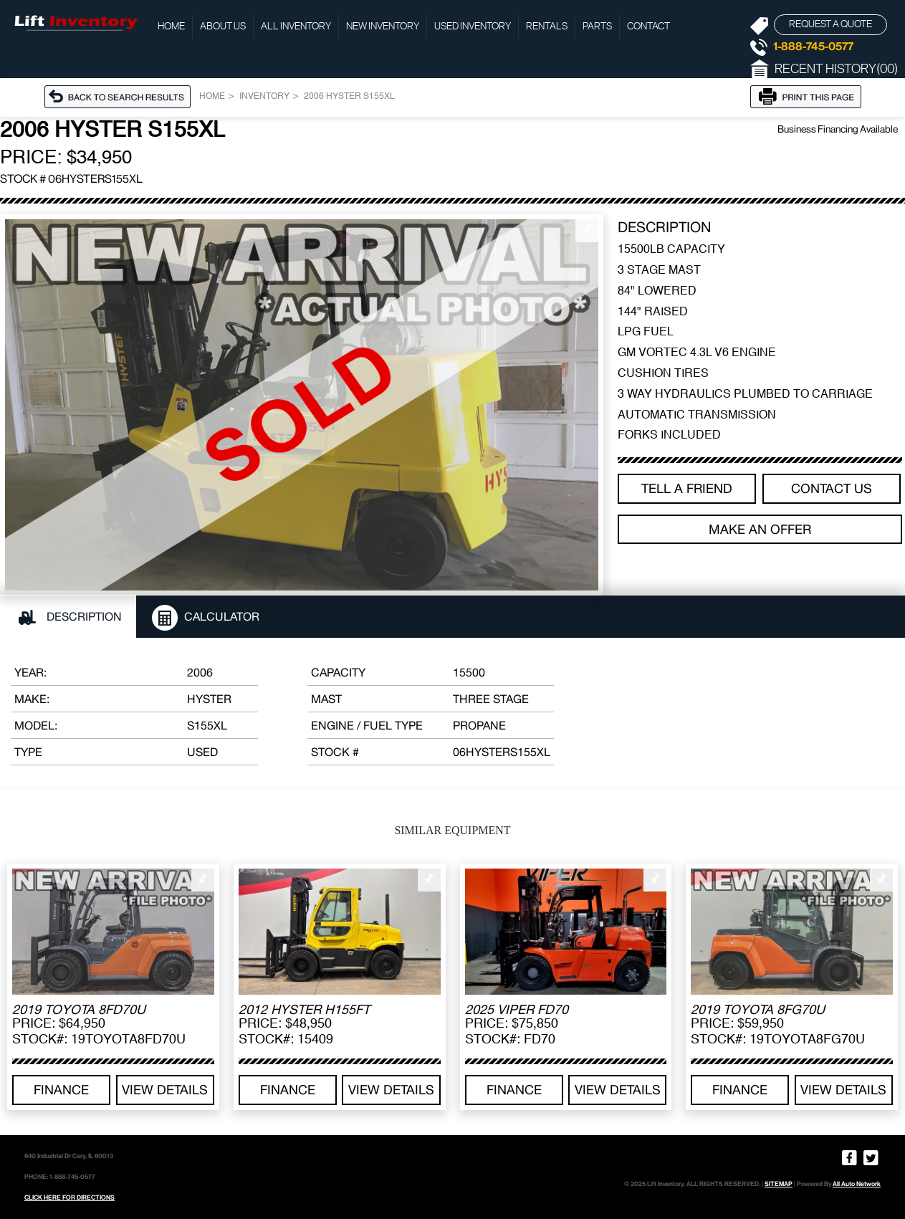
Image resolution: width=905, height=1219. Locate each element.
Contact (648, 26)
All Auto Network (857, 1183)
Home (171, 26)
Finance (61, 1089)
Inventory (264, 96)
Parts (597, 26)
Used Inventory (472, 26)
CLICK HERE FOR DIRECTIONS (69, 1197)
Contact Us (831, 488)
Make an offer (760, 529)
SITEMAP (779, 1183)
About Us (223, 26)
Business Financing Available (837, 129)
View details (165, 1089)
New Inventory (382, 26)
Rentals (547, 26)
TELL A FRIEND (686, 488)
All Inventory (296, 26)
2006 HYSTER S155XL (349, 96)
